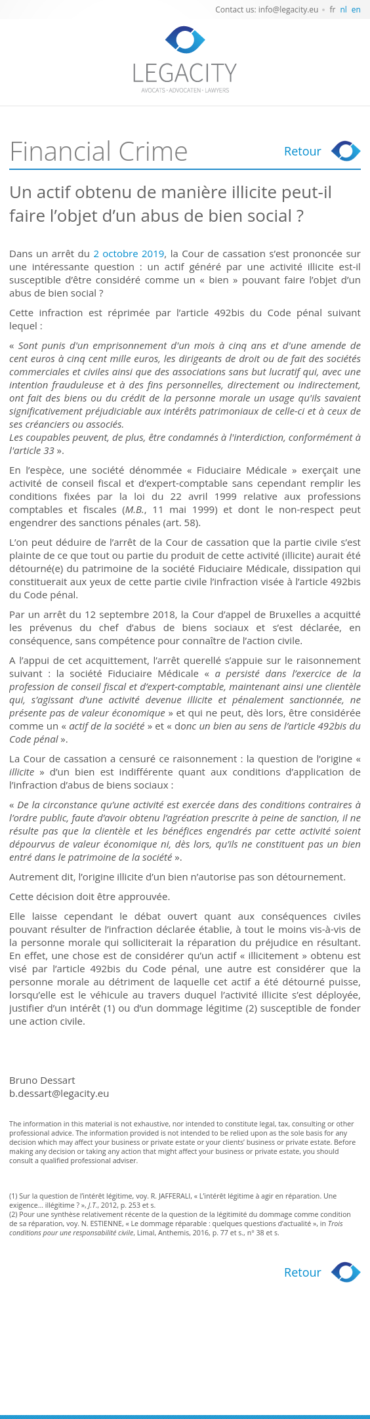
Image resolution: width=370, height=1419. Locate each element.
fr (332, 9)
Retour (302, 151)
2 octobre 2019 (128, 253)
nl (343, 9)
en (356, 9)
